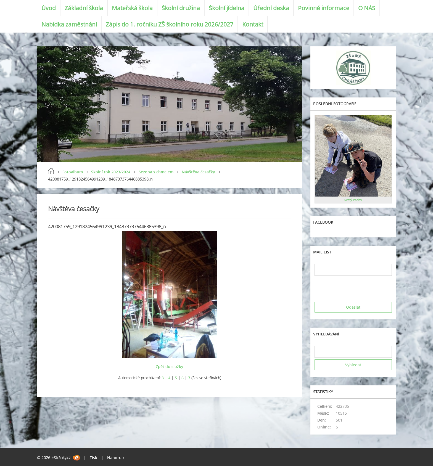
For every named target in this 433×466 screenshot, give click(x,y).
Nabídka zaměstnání (69, 24)
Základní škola (84, 8)
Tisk (93, 457)
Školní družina (181, 8)
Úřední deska (271, 8)
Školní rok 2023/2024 (110, 171)
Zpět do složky (169, 366)
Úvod (48, 8)
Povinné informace (323, 8)
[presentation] (356, 289)
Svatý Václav (353, 200)
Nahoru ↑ (116, 457)
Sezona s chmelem (156, 171)
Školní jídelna (226, 8)
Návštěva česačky (198, 171)
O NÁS (366, 8)
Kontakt (252, 24)
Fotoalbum (72, 171)
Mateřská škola (132, 8)
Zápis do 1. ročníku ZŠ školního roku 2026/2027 (169, 24)
